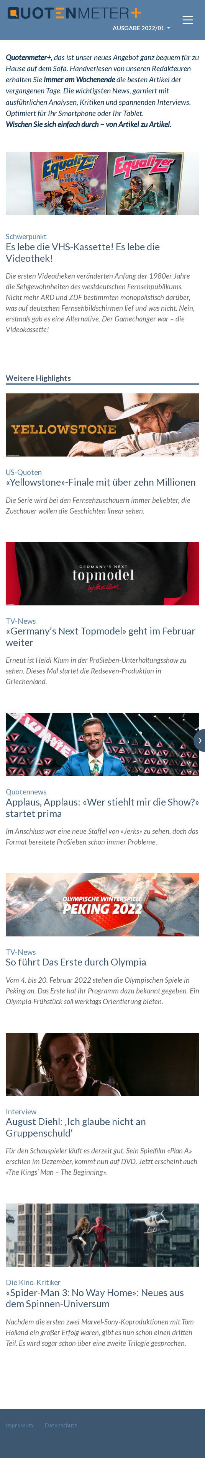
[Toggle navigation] (188, 20)
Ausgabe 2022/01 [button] (139, 27)
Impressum (19, 1425)
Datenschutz (60, 1425)
